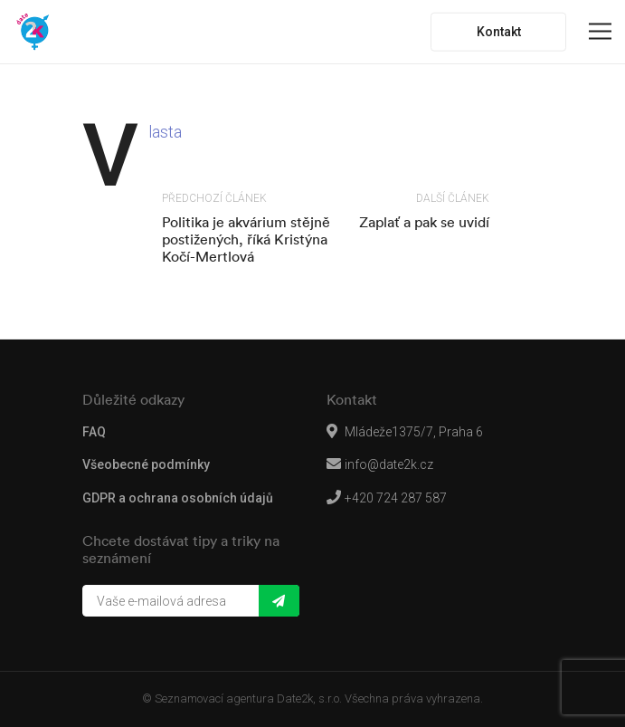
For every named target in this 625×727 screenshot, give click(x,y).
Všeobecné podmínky (146, 464)
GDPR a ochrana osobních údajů (177, 498)
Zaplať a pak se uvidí (424, 222)
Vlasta (165, 131)
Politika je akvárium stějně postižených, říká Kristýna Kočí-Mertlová (246, 239)
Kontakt (499, 31)
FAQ (94, 432)
